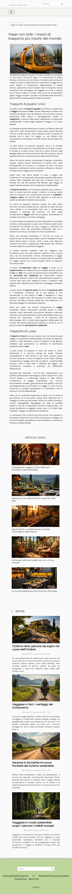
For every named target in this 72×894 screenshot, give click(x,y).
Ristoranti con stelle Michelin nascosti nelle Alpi (34, 499)
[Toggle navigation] (11, 12)
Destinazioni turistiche (20, 877)
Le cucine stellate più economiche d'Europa (34, 591)
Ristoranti (45, 875)
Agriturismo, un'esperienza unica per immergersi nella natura (31, 530)
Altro (66, 875)
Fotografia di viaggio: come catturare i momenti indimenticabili (31, 468)
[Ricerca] (53, 4)
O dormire (33, 877)
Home (10, 22)
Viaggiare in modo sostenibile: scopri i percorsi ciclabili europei (33, 824)
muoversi (19, 22)
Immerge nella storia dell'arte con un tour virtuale (33, 561)
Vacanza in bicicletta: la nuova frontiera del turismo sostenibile (33, 764)
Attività (7, 875)
